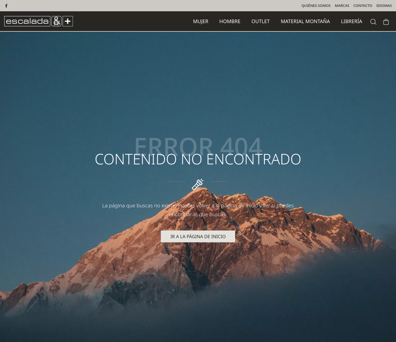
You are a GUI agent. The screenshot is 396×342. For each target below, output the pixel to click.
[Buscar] (373, 21)
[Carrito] (386, 21)
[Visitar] (6, 6)
